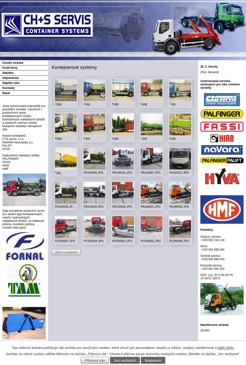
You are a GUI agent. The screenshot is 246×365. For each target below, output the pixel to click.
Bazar (6, 93)
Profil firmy (10, 68)
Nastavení (153, 360)
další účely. (226, 348)
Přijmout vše (95, 360)
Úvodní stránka (12, 63)
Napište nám (10, 83)
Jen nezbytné (125, 360)
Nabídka (8, 73)
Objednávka (10, 78)
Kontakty (8, 88)
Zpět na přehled (66, 252)
